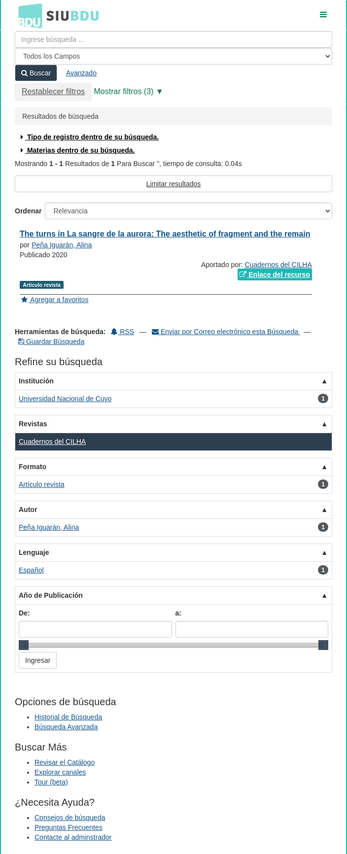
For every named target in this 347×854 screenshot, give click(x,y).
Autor (28, 509)
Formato (32, 467)
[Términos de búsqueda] (173, 39)
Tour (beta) (51, 782)
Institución (36, 381)
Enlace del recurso (275, 274)
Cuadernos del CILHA (278, 265)
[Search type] (173, 56)
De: (24, 613)
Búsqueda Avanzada (66, 727)
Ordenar (28, 211)
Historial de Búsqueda (68, 717)
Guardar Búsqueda (51, 341)
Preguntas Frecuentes (69, 827)
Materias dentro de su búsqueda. (76, 150)
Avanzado (81, 73)
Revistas (33, 424)
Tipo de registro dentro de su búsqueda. (88, 137)
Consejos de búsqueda (70, 817)
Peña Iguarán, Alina (62, 245)
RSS (122, 332)
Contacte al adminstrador (73, 837)
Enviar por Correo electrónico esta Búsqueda (226, 332)
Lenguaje (34, 552)
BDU (27, 15)
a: (178, 613)
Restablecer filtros (53, 91)
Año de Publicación (51, 595)
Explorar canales (60, 772)
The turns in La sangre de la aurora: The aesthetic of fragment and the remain (165, 234)
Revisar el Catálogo (65, 762)
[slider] (24, 645)
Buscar (36, 73)
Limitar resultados (173, 184)
